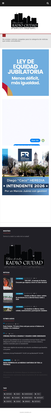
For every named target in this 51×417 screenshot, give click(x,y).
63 (35, 306)
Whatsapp (40, 397)
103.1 (38, 394)
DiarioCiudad (28, 394)
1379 (17, 360)
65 (35, 293)
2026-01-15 (28, 306)
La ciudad (20, 278)
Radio (18, 394)
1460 (11, 333)
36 (35, 278)
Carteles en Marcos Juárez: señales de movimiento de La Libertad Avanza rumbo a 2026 (31, 297)
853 (17, 324)
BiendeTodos (28, 397)
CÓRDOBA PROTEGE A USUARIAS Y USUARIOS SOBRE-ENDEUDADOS (24, 336)
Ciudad (18, 401)
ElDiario (17, 397)
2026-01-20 (28, 278)
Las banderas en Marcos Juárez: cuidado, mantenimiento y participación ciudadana (31, 309)
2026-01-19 (28, 293)
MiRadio (27, 401)
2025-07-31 (10, 324)
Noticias (8, 394)
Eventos (8, 401)
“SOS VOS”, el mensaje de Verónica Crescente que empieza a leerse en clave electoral (31, 281)
